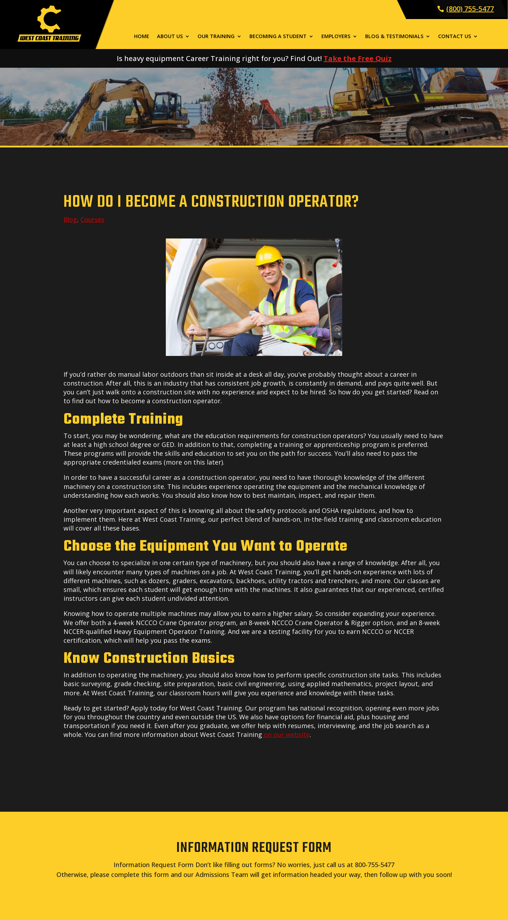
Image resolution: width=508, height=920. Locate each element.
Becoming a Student (278, 37)
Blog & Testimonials (394, 37)
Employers (335, 37)
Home (141, 37)
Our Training (216, 37)
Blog (70, 219)
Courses (92, 219)
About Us (170, 37)
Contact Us (454, 37)
